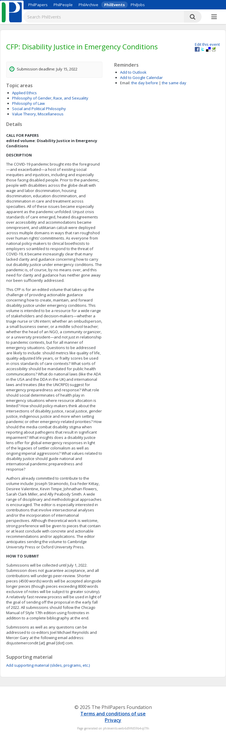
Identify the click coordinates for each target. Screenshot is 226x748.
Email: (125, 82)
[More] (214, 17)
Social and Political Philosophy (39, 108)
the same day (174, 82)
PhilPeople (63, 4)
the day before (144, 82)
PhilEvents (114, 4)
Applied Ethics (24, 92)
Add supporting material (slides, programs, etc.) (48, 665)
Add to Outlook (133, 72)
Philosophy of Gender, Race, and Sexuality (50, 98)
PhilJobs (138, 4)
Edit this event (207, 44)
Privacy (113, 720)
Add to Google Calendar (141, 77)
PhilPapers (38, 4)
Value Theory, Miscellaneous (38, 114)
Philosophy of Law (28, 103)
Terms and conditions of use (113, 713)
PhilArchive (88, 4)
